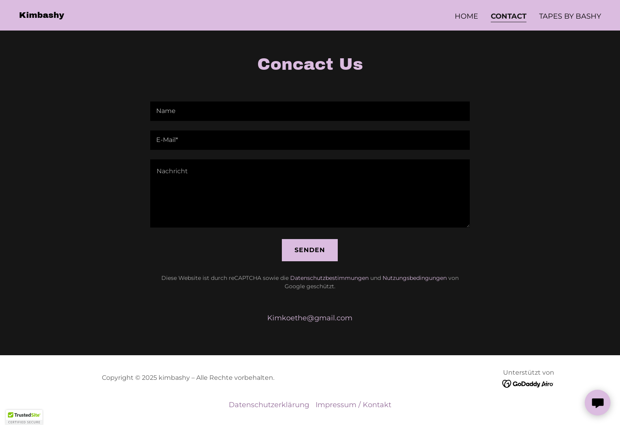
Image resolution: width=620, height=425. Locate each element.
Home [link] (466, 16)
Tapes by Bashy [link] (570, 16)
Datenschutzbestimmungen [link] (329, 277)
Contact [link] (508, 16)
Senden (310, 250)
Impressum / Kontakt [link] (353, 404)
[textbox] (309, 111)
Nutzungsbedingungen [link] (415, 277)
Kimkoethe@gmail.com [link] (309, 318)
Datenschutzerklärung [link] (269, 404)
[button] (24, 417)
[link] (41, 15)
